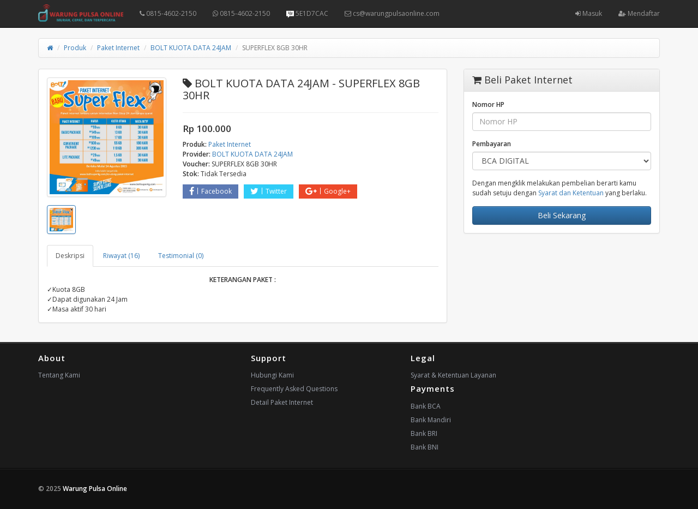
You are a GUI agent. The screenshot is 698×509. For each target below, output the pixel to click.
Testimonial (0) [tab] (180, 255)
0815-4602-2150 (168, 13)
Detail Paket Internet (282, 402)
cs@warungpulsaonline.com (392, 13)
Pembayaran (491, 143)
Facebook (210, 191)
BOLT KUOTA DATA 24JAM (191, 47)
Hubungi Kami (272, 375)
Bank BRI (424, 433)
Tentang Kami (59, 375)
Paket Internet (118, 47)
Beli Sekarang (562, 215)
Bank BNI (424, 447)
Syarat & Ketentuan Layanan (453, 375)
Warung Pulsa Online (95, 488)
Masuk (588, 13)
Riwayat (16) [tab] (121, 255)
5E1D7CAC (307, 13)
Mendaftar (639, 13)
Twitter (268, 191)
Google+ (328, 191)
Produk (75, 47)
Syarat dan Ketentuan (571, 192)
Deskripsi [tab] (70, 255)
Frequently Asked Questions (294, 388)
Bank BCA (426, 406)
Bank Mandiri (431, 419)
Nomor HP (488, 104)
